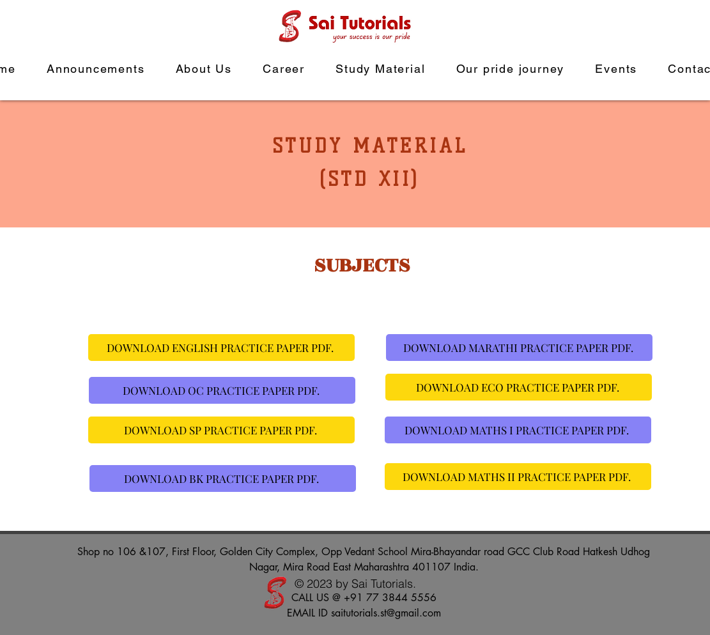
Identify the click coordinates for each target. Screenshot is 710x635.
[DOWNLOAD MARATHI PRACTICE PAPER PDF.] (519, 347)
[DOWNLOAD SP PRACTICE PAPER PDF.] (221, 430)
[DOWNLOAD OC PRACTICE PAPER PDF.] (222, 390)
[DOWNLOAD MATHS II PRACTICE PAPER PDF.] (518, 476)
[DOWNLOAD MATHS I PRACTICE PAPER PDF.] (518, 430)
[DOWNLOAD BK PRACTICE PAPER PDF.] (222, 478)
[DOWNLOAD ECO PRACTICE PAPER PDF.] (518, 387)
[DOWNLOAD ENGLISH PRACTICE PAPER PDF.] (221, 347)
